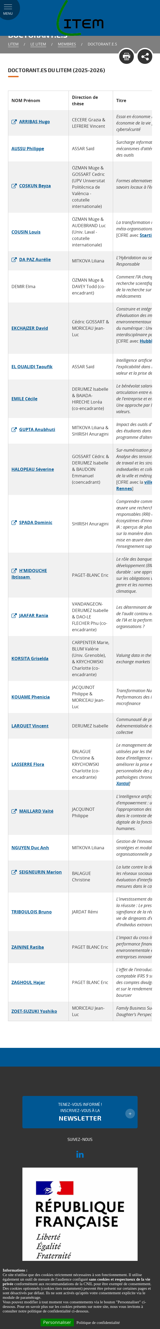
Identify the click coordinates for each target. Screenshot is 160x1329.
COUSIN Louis (26, 232)
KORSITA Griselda (30, 658)
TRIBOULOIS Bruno (31, 912)
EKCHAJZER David (29, 328)
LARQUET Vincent (30, 726)
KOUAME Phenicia (30, 697)
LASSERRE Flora (27, 764)
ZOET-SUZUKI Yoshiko (34, 1011)
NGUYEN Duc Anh (30, 848)
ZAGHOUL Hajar (28, 982)
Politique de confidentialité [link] (98, 1322)
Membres (67, 44)
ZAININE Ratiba (27, 947)
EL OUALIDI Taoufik (32, 367)
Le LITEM (38, 44)
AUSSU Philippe (27, 149)
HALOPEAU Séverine (32, 469)
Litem (13, 44)
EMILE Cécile (24, 399)
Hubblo (147, 341)
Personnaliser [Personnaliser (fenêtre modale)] (57, 1322)
